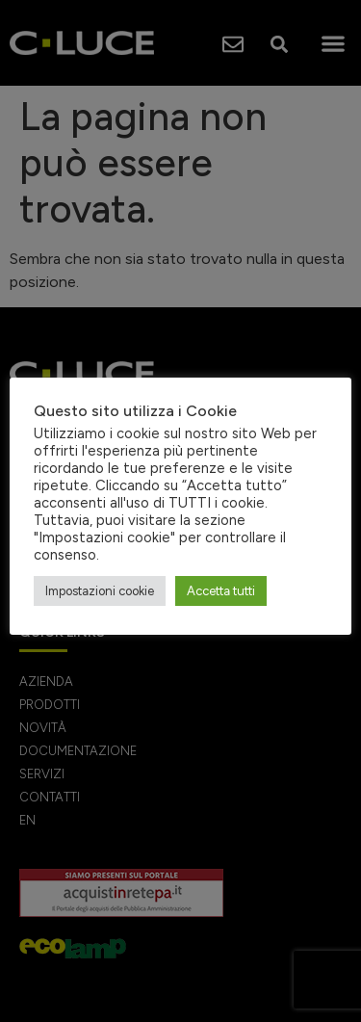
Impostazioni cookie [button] (99, 591)
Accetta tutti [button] (221, 591)
